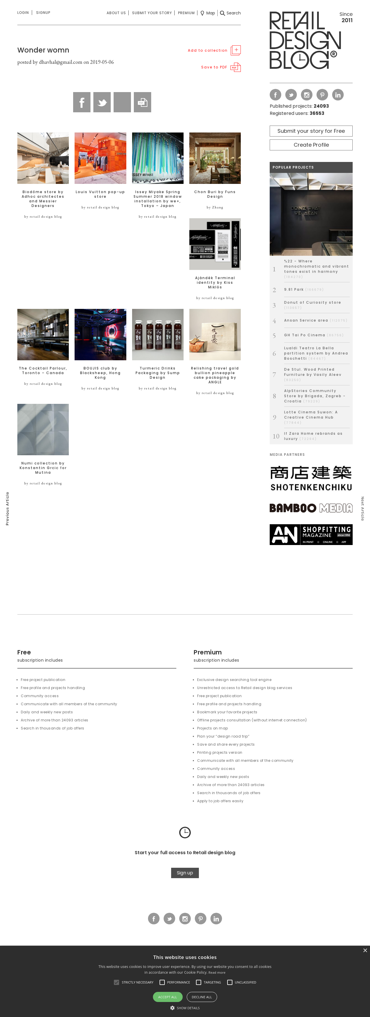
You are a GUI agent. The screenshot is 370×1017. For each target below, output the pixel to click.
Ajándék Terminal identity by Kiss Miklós (215, 283)
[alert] (185, 981)
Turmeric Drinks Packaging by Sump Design (158, 373)
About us (116, 12)
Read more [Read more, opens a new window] (216, 972)
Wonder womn (43, 50)
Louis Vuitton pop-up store (100, 194)
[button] (116, 982)
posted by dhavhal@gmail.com (49, 62)
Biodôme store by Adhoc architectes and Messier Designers (43, 199)
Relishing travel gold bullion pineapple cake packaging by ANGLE (215, 375)
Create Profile (311, 144)
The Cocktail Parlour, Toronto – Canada (43, 370)
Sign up (185, 872)
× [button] (365, 951)
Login (23, 12)
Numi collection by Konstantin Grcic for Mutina (43, 468)
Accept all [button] (167, 997)
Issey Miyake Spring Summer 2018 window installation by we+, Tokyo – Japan (158, 199)
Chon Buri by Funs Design (215, 194)
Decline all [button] (202, 997)
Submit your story (152, 12)
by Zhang (215, 207)
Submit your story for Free (311, 131)
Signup (43, 12)
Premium (186, 12)
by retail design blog (43, 216)
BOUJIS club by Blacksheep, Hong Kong (100, 373)
